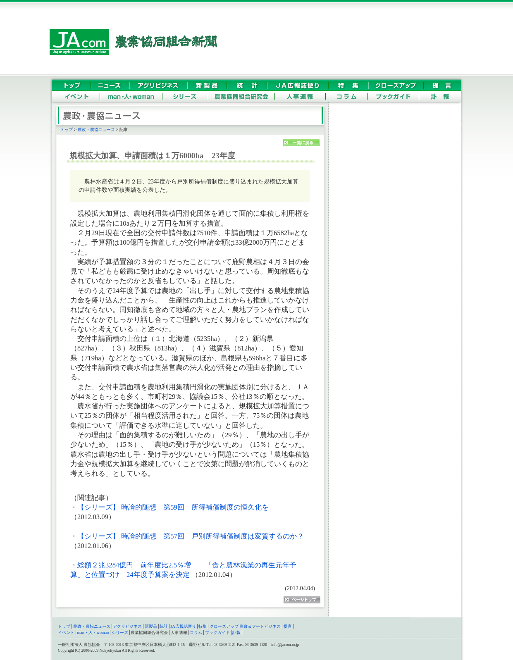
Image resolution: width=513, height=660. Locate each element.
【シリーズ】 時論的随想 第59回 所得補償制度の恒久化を (173, 507)
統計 (164, 626)
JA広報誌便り (183, 626)
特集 (202, 626)
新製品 (151, 626)
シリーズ (120, 632)
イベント (66, 632)
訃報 (236, 632)
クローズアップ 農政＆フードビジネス (245, 626)
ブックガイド (217, 632)
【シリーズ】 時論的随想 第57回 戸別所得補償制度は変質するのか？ (190, 536)
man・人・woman (93, 632)
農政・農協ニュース (96, 129)
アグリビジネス (127, 626)
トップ (66, 129)
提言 (288, 626)
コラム (196, 632)
